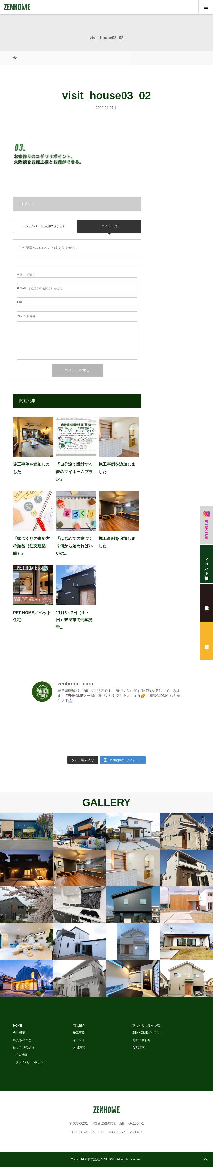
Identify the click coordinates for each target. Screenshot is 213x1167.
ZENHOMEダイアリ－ (147, 1032)
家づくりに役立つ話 (146, 1025)
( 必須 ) (25, 274)
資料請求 (138, 1047)
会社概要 (19, 1032)
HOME (17, 1025)
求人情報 (22, 1055)
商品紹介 (79, 1025)
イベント (79, 1040)
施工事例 (79, 1032)
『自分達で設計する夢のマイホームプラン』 (74, 471)
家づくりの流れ (23, 1047)
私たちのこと (22, 1040)
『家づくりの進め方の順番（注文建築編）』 (31, 545)
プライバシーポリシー (31, 1062)
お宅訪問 (79, 1047)
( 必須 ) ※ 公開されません (39, 288)
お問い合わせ (141, 1040)
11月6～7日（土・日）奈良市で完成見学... (74, 620)
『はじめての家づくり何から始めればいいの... (74, 545)
